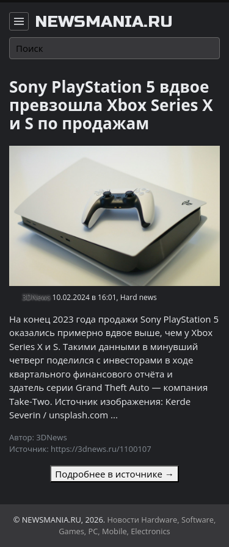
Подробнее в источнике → (114, 474)
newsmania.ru (104, 22)
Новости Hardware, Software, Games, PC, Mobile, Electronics (137, 525)
